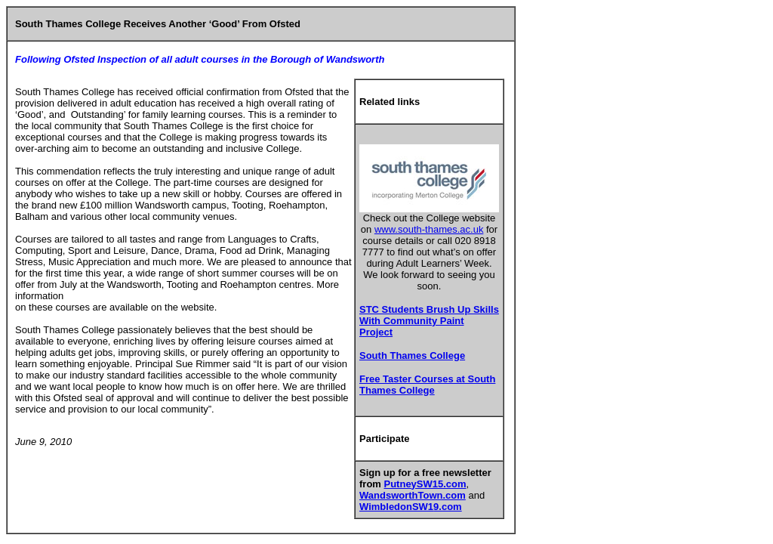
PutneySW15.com (425, 484)
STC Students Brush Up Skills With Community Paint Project (429, 321)
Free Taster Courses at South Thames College (427, 384)
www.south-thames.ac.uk (429, 229)
